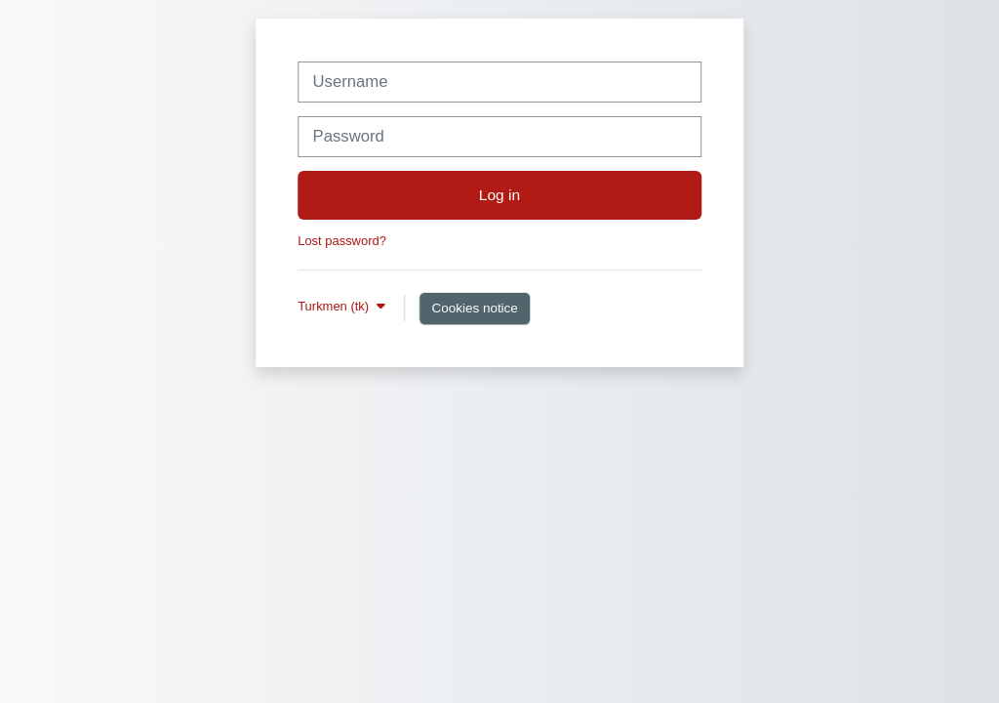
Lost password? (342, 240)
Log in (499, 194)
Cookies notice (474, 308)
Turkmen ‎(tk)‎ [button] (335, 306)
